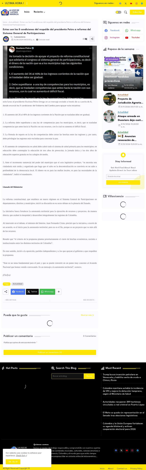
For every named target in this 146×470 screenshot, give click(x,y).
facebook (114, 30)
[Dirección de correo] (123, 176)
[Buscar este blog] (67, 376)
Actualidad (13, 22)
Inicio (27, 12)
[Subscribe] (137, 12)
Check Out (20, 456)
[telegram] (142, 3)
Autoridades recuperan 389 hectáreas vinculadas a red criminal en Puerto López (123, 403)
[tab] (27, 12)
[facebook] (120, 3)
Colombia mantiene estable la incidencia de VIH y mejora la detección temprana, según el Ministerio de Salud (123, 391)
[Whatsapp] (47, 292)
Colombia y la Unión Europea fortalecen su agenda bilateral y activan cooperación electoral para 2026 (123, 426)
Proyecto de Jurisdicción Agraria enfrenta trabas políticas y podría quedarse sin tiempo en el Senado (130, 101)
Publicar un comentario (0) (50, 352)
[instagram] (136, 3)
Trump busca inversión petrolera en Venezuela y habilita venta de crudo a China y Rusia (122, 377)
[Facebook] (18, 292)
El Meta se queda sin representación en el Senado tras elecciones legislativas (123, 414)
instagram (115, 38)
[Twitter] (32, 292)
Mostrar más (86, 315)
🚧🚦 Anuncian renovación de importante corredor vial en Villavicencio (130, 138)
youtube (136, 38)
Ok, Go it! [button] (13, 462)
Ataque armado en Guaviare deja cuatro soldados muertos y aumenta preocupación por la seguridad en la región (130, 118)
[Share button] (58, 292)
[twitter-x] (126, 3)
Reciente (38, 12)
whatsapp (136, 30)
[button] (118, 12)
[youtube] (131, 3)
